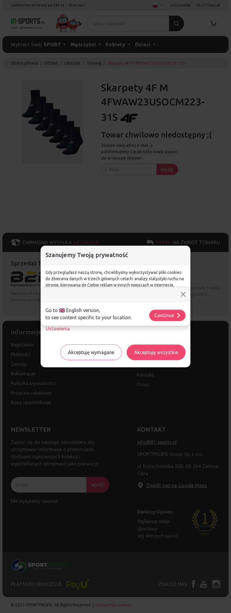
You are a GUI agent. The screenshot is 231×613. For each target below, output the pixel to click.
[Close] (183, 294)
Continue (167, 315)
